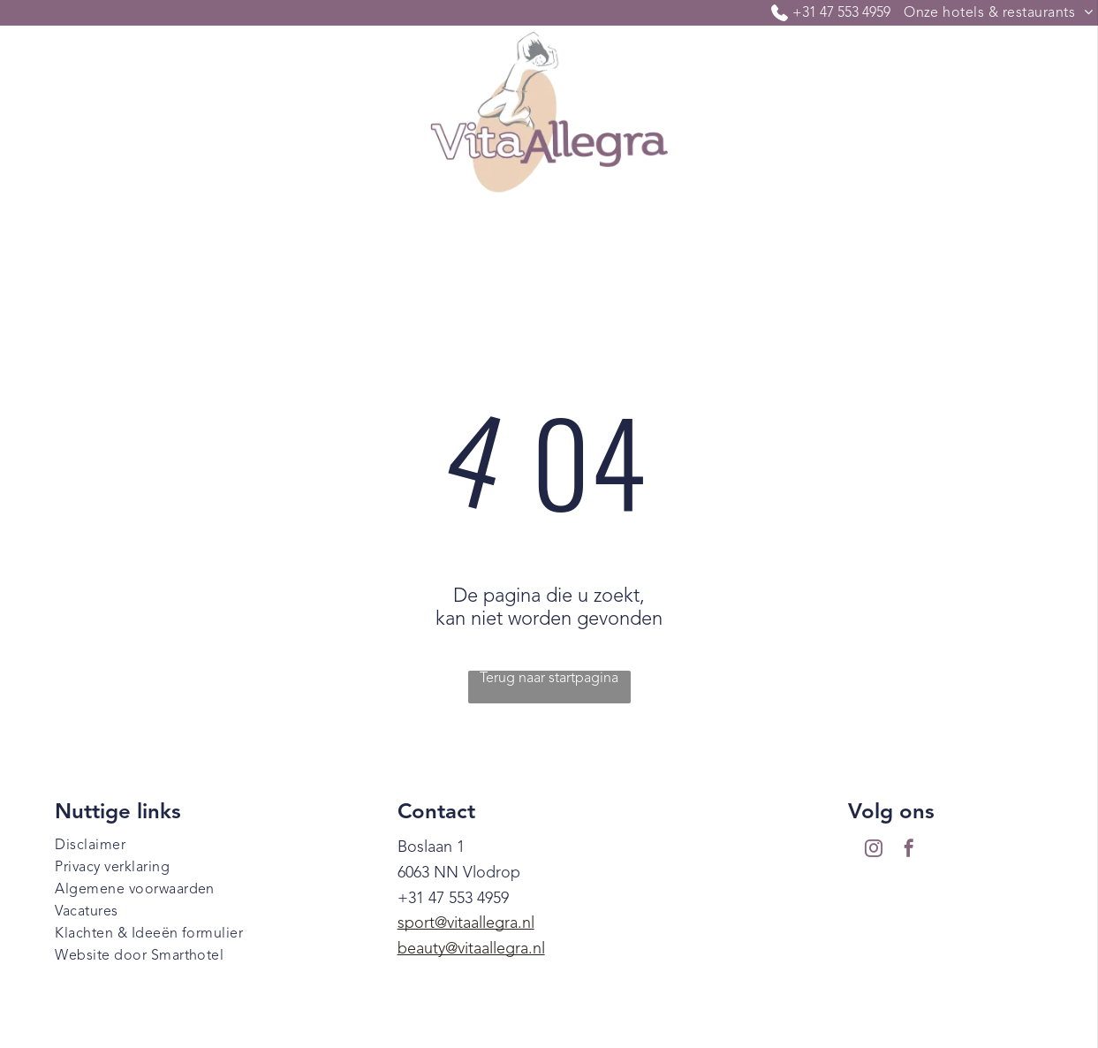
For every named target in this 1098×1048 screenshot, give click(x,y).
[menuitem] (111, 237)
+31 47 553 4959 (841, 13)
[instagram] (873, 850)
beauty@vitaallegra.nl (471, 949)
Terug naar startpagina (549, 679)
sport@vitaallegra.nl (466, 923)
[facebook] (909, 850)
